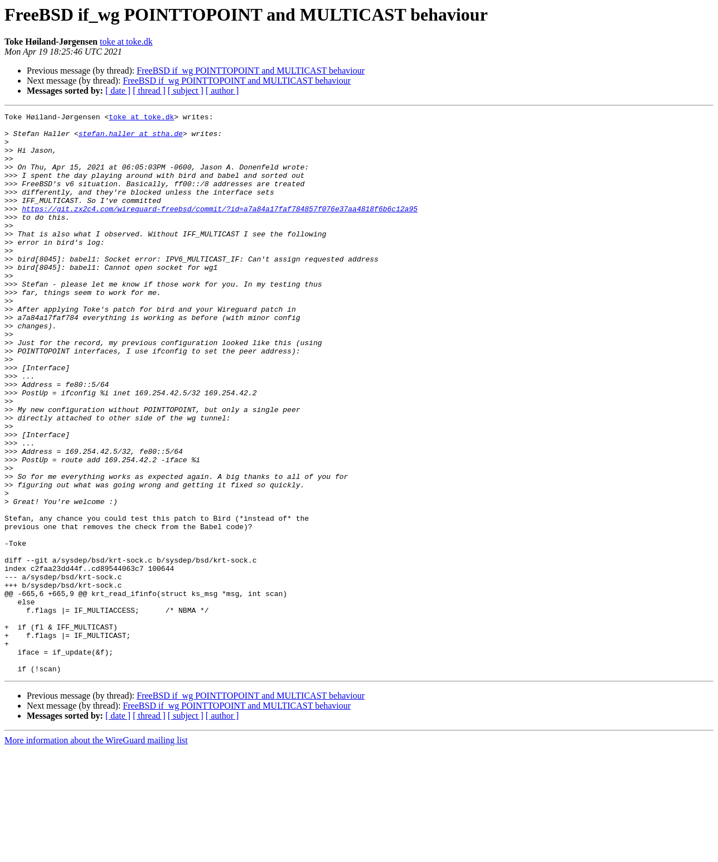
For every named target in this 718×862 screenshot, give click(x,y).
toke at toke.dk (126, 41)
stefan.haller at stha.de (131, 138)
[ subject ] (185, 90)
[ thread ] (149, 90)
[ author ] (222, 90)
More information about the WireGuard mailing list (96, 852)
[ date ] (117, 90)
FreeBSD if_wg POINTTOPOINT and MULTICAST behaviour (251, 70)
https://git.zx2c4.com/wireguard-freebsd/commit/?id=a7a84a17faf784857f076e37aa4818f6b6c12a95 (220, 229)
